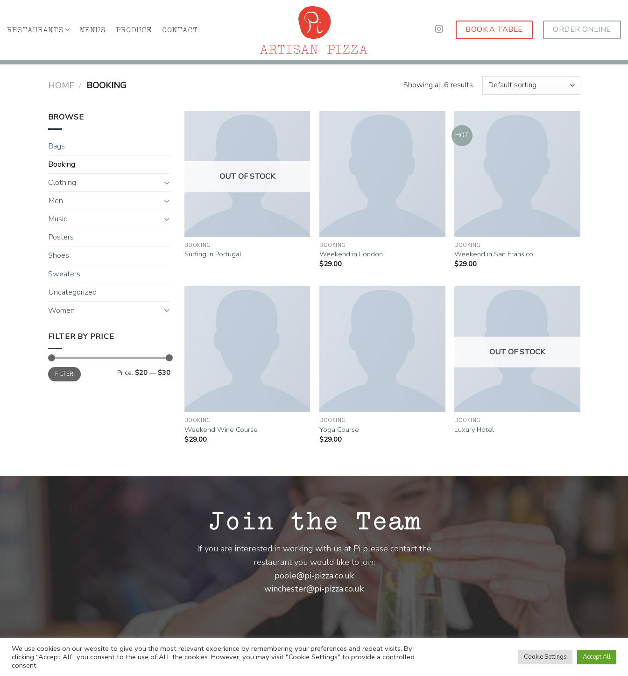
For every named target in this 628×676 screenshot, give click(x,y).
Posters (61, 237)
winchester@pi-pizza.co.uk (314, 588)
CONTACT (180, 30)
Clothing (62, 182)
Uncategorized (72, 292)
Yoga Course (339, 429)
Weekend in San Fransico (493, 254)
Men (55, 201)
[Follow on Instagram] (439, 29)
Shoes (58, 255)
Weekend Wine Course (221, 429)
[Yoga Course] (382, 349)
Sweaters (64, 274)
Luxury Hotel (474, 429)
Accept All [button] (597, 657)
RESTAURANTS (38, 29)
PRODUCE (134, 30)
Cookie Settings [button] (545, 657)
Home (61, 85)
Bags (56, 146)
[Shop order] (531, 85)
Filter (64, 374)
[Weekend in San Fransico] (517, 174)
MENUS (93, 30)
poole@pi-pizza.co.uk (314, 575)
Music (57, 219)
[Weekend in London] (382, 174)
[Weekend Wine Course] (247, 349)
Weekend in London (351, 254)
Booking (61, 164)
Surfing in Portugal (212, 254)
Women (61, 310)
